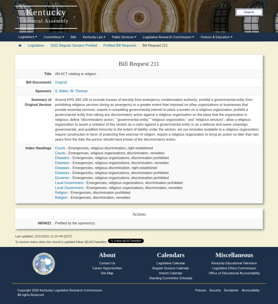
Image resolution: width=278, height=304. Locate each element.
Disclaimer (231, 290)
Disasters (62, 158)
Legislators (27, 37)
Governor (62, 178)
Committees (54, 37)
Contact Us (107, 263)
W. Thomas (79, 91)
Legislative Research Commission (168, 37)
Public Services (124, 37)
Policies (200, 290)
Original (61, 82)
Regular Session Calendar (170, 268)
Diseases (62, 168)
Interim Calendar (170, 273)
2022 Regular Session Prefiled (73, 45)
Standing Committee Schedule (170, 278)
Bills (73, 37)
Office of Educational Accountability (234, 273)
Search (249, 12)
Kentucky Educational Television (234, 263)
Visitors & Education (217, 37)
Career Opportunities (107, 268)
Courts (60, 148)
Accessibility (251, 290)
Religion (61, 192)
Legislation (36, 45)
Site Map (107, 273)
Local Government (69, 183)
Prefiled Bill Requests (119, 45)
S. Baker (61, 91)
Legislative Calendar (171, 263)
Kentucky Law (94, 37)
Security (215, 290)
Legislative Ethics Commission (234, 268)
